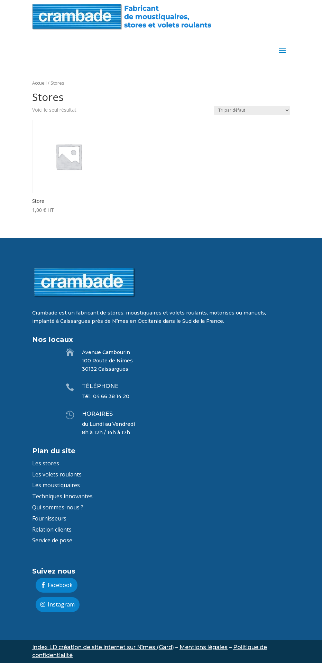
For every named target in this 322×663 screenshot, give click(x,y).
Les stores (45, 463)
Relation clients (52, 529)
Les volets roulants (57, 474)
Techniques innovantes (62, 496)
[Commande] (252, 110)
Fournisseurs (49, 518)
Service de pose (52, 540)
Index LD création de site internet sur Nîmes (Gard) (103, 647)
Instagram (61, 604)
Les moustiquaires (56, 485)
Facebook (60, 585)
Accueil (39, 83)
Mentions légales (204, 647)
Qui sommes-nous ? (57, 507)
